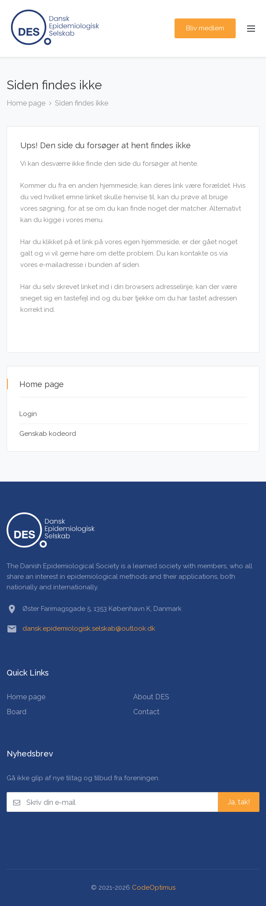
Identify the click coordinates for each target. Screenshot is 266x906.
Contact (146, 712)
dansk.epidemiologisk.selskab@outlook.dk (88, 628)
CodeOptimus (153, 887)
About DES (151, 697)
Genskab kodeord (47, 434)
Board (16, 712)
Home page (26, 103)
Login (28, 414)
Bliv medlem (205, 28)
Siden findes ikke (81, 103)
